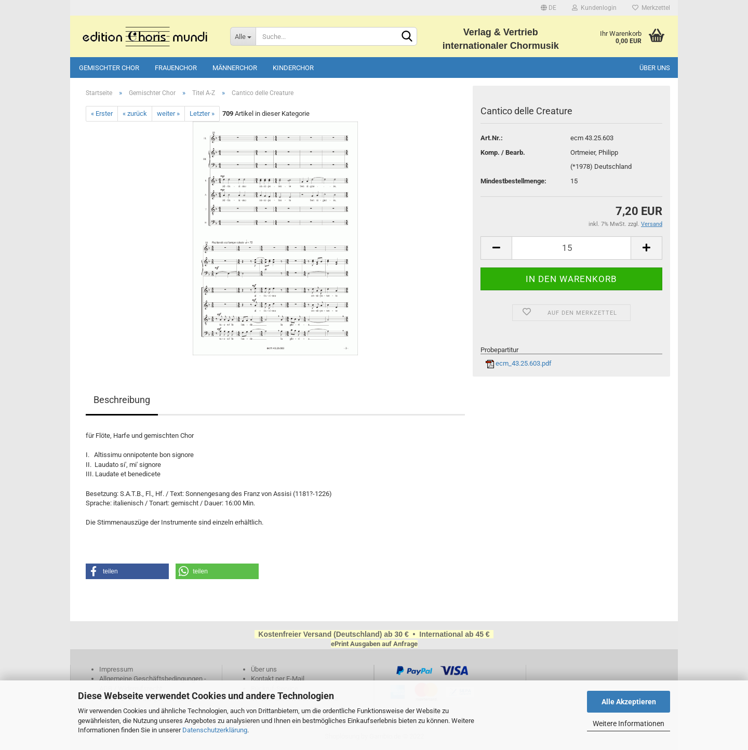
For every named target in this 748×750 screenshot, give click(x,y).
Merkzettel (651, 7)
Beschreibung (122, 399)
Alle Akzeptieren (629, 702)
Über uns (654, 68)
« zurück (135, 113)
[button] (127, 571)
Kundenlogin (594, 7)
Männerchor (234, 68)
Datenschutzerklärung (214, 730)
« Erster (102, 113)
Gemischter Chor (109, 68)
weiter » (168, 113)
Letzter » (202, 113)
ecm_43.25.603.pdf (519, 363)
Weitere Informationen (628, 723)
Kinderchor (293, 68)
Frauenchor (176, 68)
